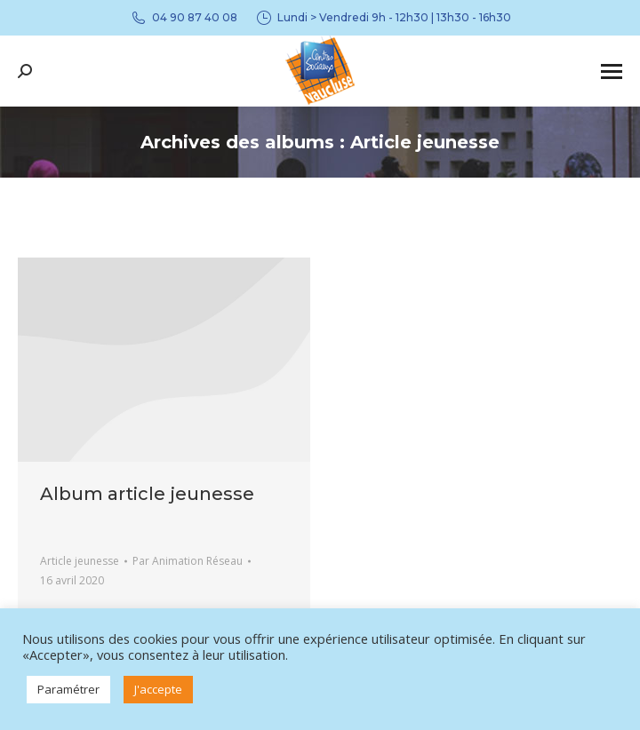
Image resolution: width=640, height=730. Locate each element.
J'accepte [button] (158, 689)
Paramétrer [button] (68, 689)
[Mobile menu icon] (611, 71)
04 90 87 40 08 (183, 18)
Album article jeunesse (147, 493)
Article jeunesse (79, 560)
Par (187, 560)
